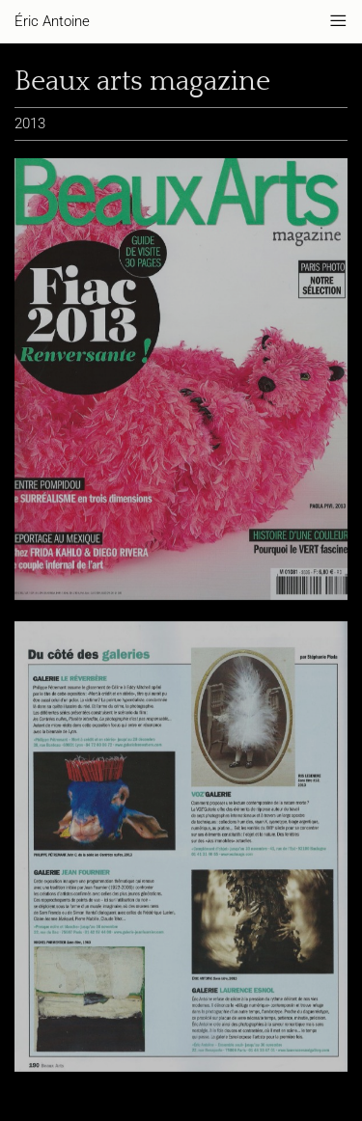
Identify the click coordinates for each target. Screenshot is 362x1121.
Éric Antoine (52, 21)
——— (338, 21)
